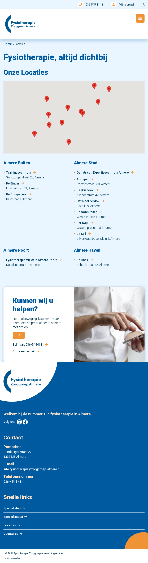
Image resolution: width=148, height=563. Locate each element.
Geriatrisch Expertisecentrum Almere (103, 172)
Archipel (83, 179)
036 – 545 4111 (14, 481)
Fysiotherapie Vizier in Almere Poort (32, 260)
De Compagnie (16, 194)
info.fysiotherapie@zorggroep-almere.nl (31, 469)
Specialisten (12, 508)
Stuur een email (26, 351)
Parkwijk (83, 223)
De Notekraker (87, 212)
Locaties (9, 525)
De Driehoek (85, 190)
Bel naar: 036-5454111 (30, 344)
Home (7, 44)
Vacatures (10, 533)
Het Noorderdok (88, 201)
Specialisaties (13, 517)
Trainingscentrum (19, 172)
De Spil (82, 234)
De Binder (13, 183)
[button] (94, 86)
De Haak (83, 260)
